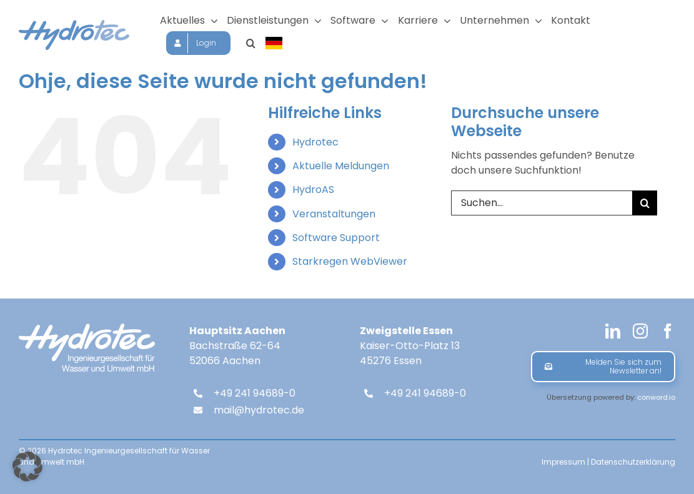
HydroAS (313, 189)
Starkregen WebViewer (349, 261)
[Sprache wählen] (274, 43)
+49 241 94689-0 (254, 393)
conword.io (656, 397)
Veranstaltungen (333, 214)
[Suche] (644, 202)
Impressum (563, 462)
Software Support (336, 237)
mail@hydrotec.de (259, 410)
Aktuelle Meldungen (340, 166)
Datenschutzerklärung (633, 462)
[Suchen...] (541, 202)
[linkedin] (612, 331)
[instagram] (640, 331)
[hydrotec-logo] (74, 24)
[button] (250, 43)
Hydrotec (315, 142)
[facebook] (667, 331)
